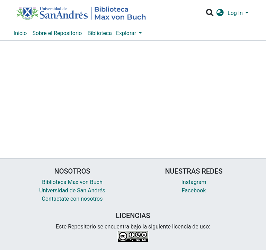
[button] (220, 13)
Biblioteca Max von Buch (72, 182)
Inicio (20, 33)
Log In (236, 13)
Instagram (193, 182)
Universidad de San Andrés (72, 190)
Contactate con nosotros (72, 198)
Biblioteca (99, 33)
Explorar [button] (127, 33)
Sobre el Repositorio (57, 33)
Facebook (194, 190)
